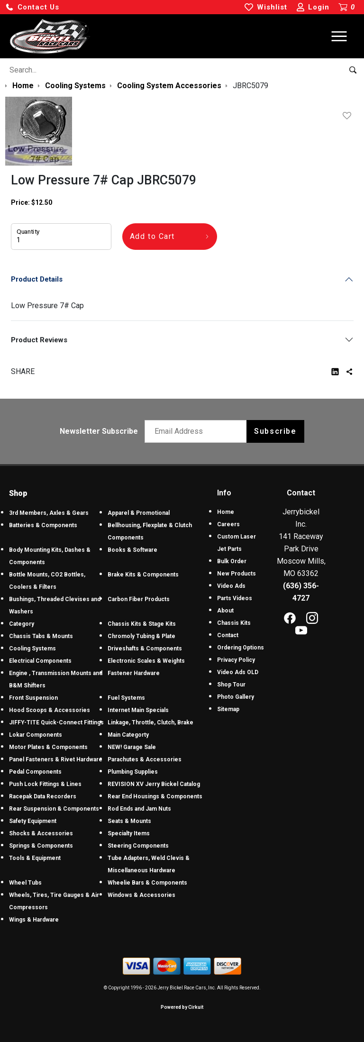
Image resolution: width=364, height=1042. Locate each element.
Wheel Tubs (25, 882)
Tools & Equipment (35, 858)
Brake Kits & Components (143, 574)
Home (225, 512)
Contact (227, 635)
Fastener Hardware (134, 673)
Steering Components (138, 845)
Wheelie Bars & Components (147, 882)
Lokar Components (35, 734)
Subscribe (275, 431)
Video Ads (231, 586)
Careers (228, 524)
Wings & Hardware (34, 919)
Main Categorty (128, 734)
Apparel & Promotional (139, 513)
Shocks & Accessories (41, 833)
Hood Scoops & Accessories (49, 710)
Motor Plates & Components (48, 747)
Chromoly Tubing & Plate (141, 636)
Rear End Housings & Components (155, 796)
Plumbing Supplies (133, 771)
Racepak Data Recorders (42, 796)
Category (21, 624)
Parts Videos (234, 598)
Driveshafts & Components (145, 648)
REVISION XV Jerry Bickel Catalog (154, 784)
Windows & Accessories (141, 895)
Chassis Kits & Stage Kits (142, 624)
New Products (236, 573)
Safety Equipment (32, 821)
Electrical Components (40, 661)
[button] (32, 7)
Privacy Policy (236, 660)
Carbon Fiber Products (139, 599)
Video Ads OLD (237, 672)
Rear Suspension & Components (54, 808)
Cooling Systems (32, 648)
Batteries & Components (43, 525)
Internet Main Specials (138, 710)
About (225, 610)
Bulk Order (231, 561)
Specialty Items (129, 833)
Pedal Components (35, 771)
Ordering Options (240, 647)
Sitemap (228, 709)
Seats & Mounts (129, 821)
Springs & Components (41, 845)
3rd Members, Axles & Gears (49, 513)
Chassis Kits (234, 623)
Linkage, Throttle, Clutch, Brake (150, 722)
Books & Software (132, 550)
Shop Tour (231, 684)
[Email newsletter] (198, 431)
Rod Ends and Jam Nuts (139, 808)
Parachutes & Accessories (145, 759)
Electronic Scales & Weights (146, 661)
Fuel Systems (126, 698)
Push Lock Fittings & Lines (45, 784)
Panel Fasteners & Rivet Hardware (55, 759)
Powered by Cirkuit (182, 1007)
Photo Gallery (235, 697)
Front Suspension (33, 698)
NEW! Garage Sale (132, 747)
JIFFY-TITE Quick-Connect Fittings (56, 722)
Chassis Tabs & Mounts (41, 636)
